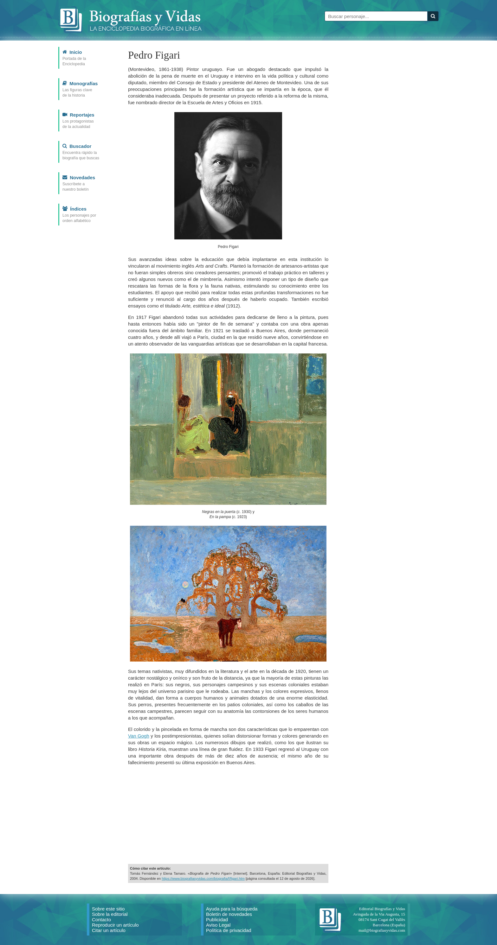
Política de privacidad (228, 930)
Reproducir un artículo (115, 925)
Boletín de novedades (229, 914)
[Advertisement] (228, 815)
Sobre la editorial (110, 914)
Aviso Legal (218, 925)
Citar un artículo (109, 930)
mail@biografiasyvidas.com (381, 930)
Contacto (101, 919)
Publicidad (217, 919)
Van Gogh (138, 736)
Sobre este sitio (108, 908)
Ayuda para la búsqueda (231, 908)
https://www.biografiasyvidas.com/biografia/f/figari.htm (203, 878)
